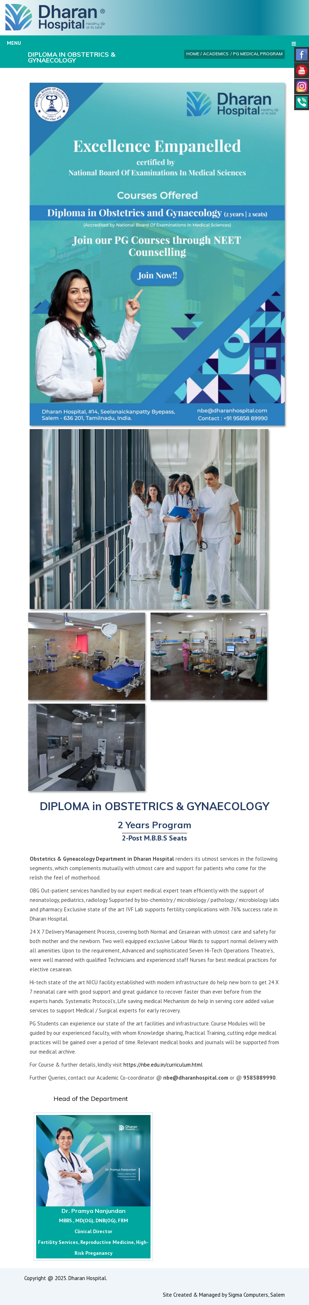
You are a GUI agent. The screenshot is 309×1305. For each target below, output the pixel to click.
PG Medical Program (258, 53)
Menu (151, 43)
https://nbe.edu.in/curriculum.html (163, 1064)
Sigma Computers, (249, 1294)
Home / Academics (207, 53)
